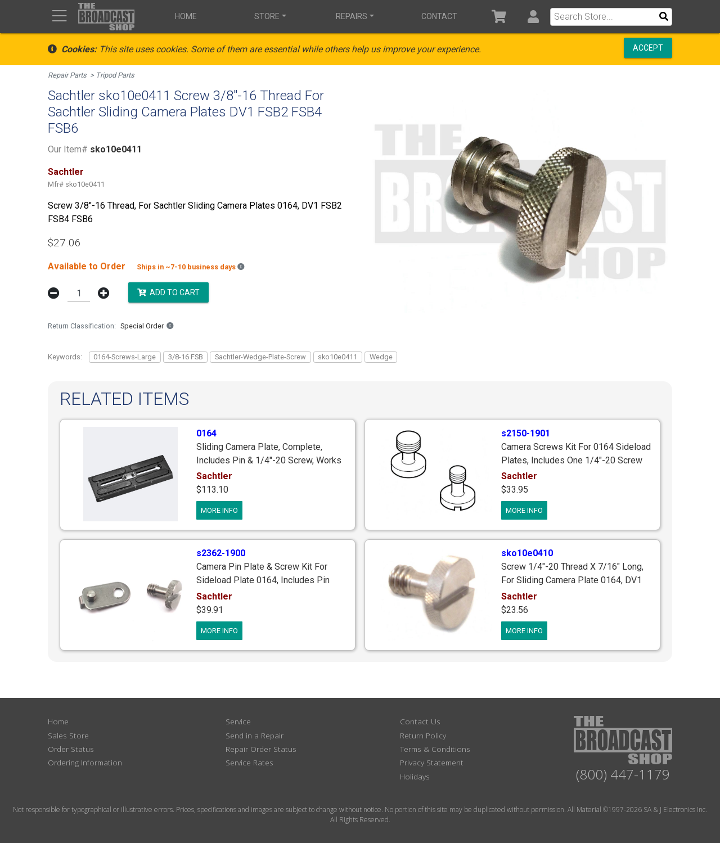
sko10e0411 (337, 357)
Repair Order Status (261, 748)
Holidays (415, 776)
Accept (648, 47)
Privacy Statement (432, 762)
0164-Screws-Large (124, 357)
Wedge (381, 357)
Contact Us (420, 721)
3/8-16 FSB (185, 357)
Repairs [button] (351, 16)
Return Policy (423, 735)
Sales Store (68, 735)
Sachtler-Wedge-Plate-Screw (260, 357)
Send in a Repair (255, 735)
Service (238, 721)
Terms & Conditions (435, 748)
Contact (439, 16)
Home (186, 16)
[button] (533, 16)
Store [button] (267, 16)
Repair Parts (67, 75)
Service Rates (249, 762)
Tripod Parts (115, 75)
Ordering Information (85, 762)
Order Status (71, 748)
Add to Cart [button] (168, 292)
